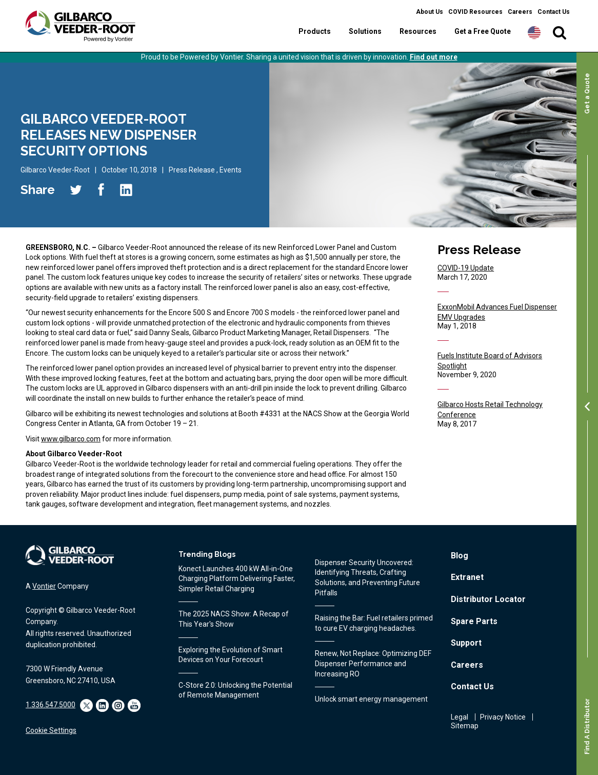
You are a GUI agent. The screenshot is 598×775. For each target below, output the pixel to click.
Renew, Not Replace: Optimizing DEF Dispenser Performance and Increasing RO (373, 663)
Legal (459, 717)
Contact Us (553, 11)
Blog (459, 555)
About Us (429, 11)
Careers (520, 11)
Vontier (44, 586)
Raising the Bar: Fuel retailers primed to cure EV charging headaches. (374, 623)
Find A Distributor (587, 726)
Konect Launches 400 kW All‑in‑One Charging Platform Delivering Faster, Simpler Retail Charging (236, 579)
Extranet (467, 577)
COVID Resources (475, 11)
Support (466, 643)
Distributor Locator (488, 599)
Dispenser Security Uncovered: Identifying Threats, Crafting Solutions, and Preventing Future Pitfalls (367, 577)
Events (231, 170)
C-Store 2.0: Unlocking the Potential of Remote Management (235, 690)
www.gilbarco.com (71, 439)
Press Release (192, 170)
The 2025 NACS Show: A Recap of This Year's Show (233, 619)
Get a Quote (587, 93)
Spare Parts (474, 621)
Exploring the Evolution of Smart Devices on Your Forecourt (230, 655)
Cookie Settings (51, 730)
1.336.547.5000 (50, 705)
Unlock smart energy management (371, 699)
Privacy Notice (503, 717)
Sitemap (465, 725)
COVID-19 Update (465, 268)
